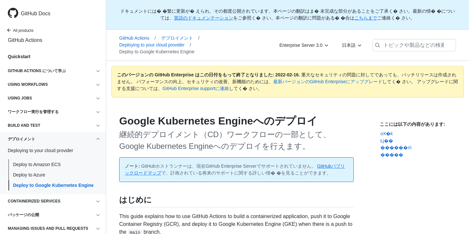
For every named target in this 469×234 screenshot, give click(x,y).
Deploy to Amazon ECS (37, 164)
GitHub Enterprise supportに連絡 (196, 88)
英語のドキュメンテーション (203, 17)
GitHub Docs (35, 13)
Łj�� (386, 140)
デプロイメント (180, 38)
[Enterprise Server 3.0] (304, 45)
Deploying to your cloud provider (155, 44)
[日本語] (352, 45)
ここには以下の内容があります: (412, 124)
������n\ (396, 147)
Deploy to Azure (29, 174)
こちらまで (365, 17)
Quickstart (19, 56)
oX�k (386, 133)
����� (391, 154)
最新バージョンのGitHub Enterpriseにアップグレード (327, 81)
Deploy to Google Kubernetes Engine (53, 185)
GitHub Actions (25, 40)
